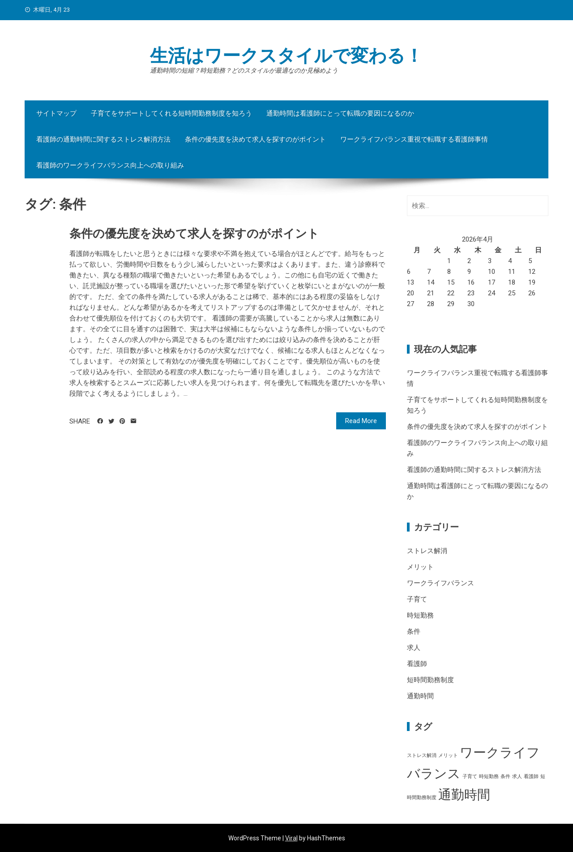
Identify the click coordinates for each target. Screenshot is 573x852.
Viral (291, 838)
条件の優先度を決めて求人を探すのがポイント (255, 139)
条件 (413, 631)
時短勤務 (420, 615)
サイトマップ (56, 113)
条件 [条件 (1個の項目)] (505, 776)
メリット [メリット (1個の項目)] (448, 755)
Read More (361, 421)
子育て (417, 599)
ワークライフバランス (440, 583)
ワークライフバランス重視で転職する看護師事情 (414, 139)
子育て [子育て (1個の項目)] (469, 776)
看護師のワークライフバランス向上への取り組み (110, 165)
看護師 (417, 664)
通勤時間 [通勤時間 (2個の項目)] (464, 794)
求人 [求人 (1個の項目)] (517, 776)
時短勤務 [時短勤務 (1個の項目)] (489, 776)
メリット (420, 567)
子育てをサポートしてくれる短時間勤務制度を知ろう (171, 113)
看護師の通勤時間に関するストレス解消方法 (103, 139)
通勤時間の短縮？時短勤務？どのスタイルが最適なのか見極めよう (244, 70)
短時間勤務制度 (430, 680)
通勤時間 (420, 696)
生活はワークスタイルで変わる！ (286, 55)
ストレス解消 (427, 551)
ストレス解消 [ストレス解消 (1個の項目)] (421, 755)
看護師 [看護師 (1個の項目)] (531, 776)
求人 (413, 648)
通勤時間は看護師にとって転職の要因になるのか (340, 113)
